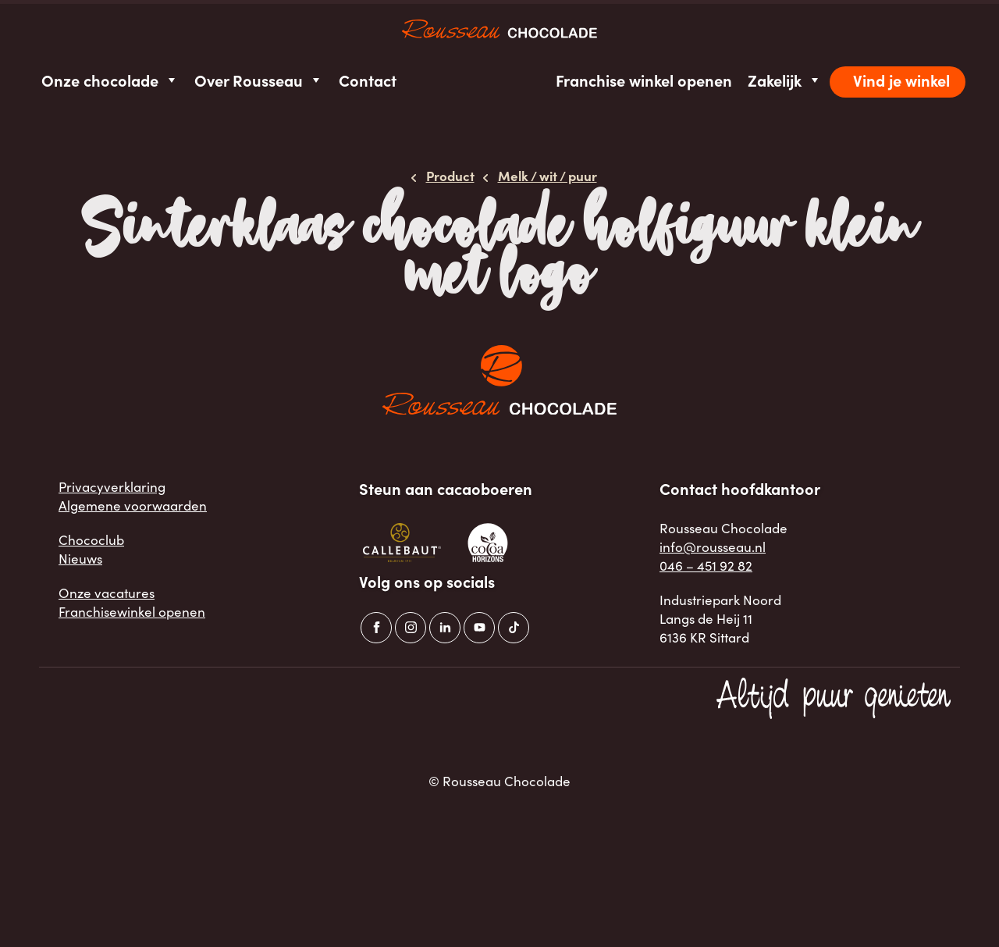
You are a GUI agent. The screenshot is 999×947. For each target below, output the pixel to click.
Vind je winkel (901, 80)
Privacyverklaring (112, 487)
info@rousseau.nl (712, 547)
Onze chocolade (110, 80)
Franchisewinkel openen (132, 612)
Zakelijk (785, 80)
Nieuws (80, 559)
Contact (367, 80)
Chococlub (91, 540)
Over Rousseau (258, 80)
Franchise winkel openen (644, 80)
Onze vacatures (107, 593)
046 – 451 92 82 (705, 566)
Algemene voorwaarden (133, 505)
